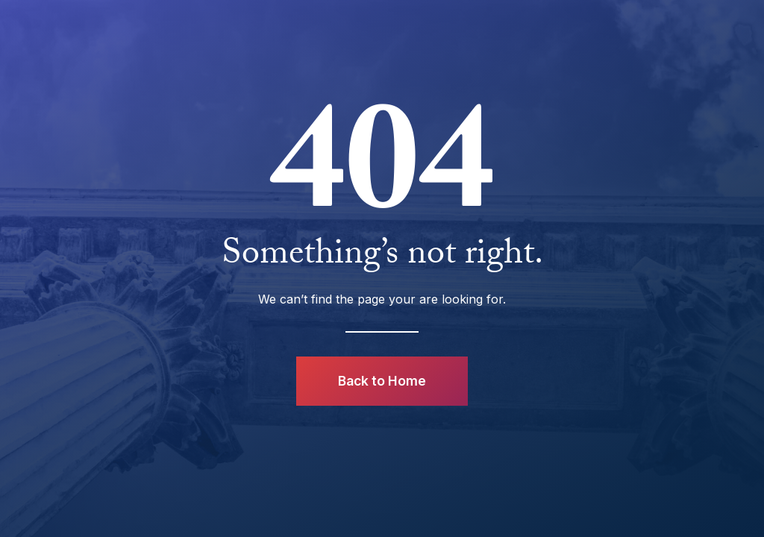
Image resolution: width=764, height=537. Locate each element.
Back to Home (382, 381)
